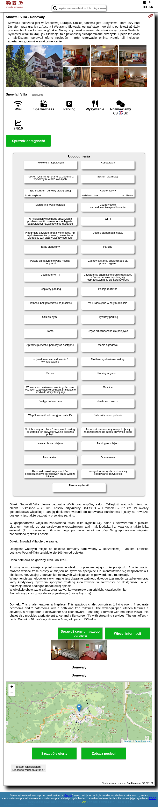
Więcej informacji (127, 633)
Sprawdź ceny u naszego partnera (80, 633)
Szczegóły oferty (54, 753)
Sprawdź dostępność (28, 141)
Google (68, 795)
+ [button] (11, 687)
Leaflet (127, 741)
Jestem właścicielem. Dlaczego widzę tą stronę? (28, 768)
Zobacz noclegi (104, 753)
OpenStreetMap (143, 741)
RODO (152, 798)
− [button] (11, 693)
